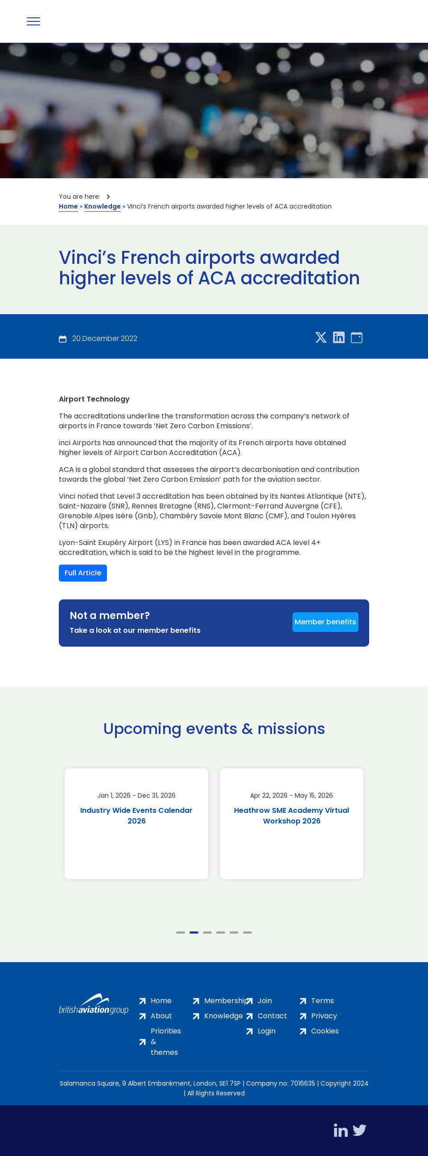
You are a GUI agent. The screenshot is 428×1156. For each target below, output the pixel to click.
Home (68, 206)
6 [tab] (247, 932)
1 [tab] (180, 932)
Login (267, 1031)
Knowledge (102, 206)
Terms (322, 1001)
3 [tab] (207, 932)
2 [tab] (193, 932)
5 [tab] (234, 932)
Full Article (83, 573)
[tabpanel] (136, 823)
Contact (272, 1016)
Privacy (324, 1016)
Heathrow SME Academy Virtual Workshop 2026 (291, 815)
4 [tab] (220, 932)
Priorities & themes (166, 1042)
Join (265, 1001)
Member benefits (325, 622)
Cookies (325, 1031)
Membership (226, 1001)
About (161, 1016)
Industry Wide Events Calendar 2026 (136, 815)
